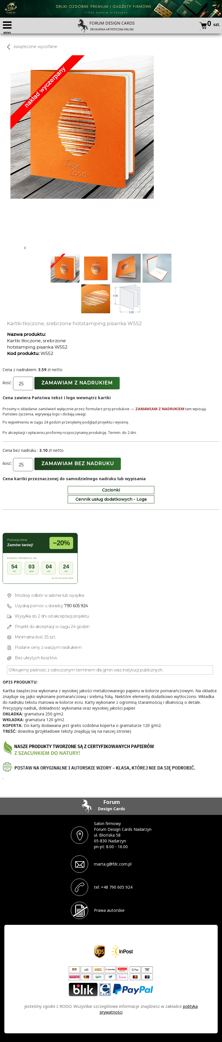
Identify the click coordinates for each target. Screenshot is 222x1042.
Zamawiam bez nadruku (77, 463)
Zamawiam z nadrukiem (77, 383)
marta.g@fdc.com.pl (113, 864)
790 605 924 (76, 605)
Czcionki (111, 490)
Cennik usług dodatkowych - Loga (111, 499)
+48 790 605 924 (116, 887)
